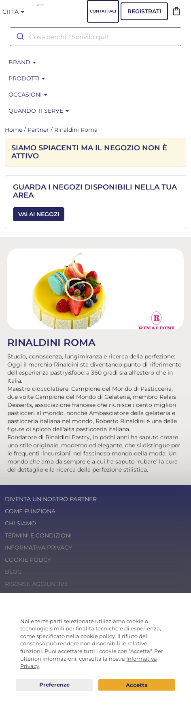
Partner (38, 129)
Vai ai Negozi (38, 214)
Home (13, 129)
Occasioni (27, 94)
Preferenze (54, 685)
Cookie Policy (28, 559)
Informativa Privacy (38, 547)
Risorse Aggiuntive (36, 584)
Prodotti (26, 78)
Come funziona (30, 511)
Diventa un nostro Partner (51, 499)
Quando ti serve (38, 110)
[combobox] (95, 36)
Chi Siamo (20, 523)
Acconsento (136, 685)
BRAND (22, 62)
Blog (13, 571)
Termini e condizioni (38, 535)
